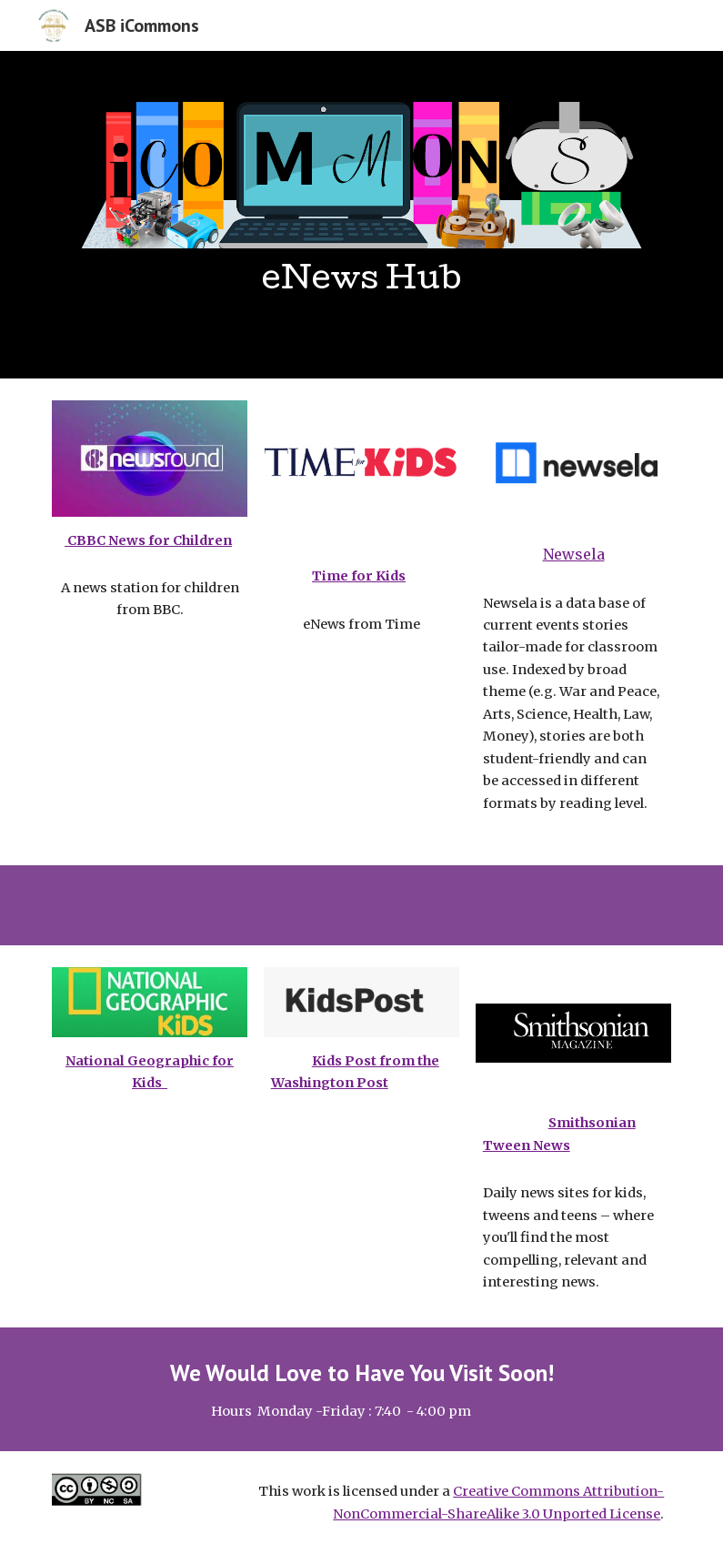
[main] (362, 288)
